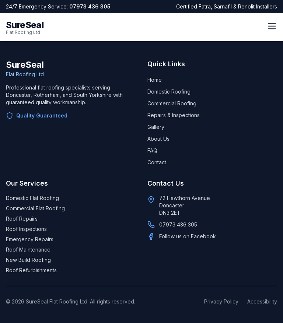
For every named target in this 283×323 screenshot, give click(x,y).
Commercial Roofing (171, 103)
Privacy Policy (221, 301)
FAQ (152, 150)
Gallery (155, 127)
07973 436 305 (90, 6)
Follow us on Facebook (187, 236)
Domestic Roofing (169, 91)
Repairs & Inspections (173, 115)
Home (154, 80)
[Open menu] (272, 26)
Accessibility (262, 301)
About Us (158, 139)
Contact (156, 162)
